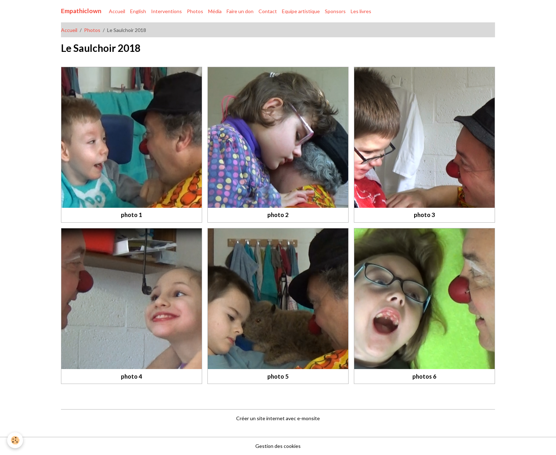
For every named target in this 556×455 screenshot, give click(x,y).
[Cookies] (15, 440)
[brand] (81, 11)
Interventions (166, 11)
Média (215, 11)
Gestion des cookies (278, 446)
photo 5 (278, 376)
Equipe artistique (301, 11)
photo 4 (131, 376)
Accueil (117, 11)
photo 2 (278, 214)
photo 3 (424, 214)
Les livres (361, 11)
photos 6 (424, 376)
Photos (195, 11)
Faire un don (240, 11)
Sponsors (335, 11)
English (138, 11)
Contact (267, 11)
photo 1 (131, 214)
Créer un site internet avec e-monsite (278, 418)
